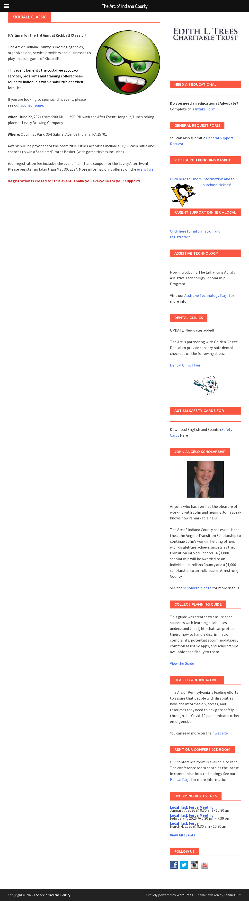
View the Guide (182, 663)
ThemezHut (232, 895)
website (221, 733)
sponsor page (31, 105)
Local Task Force (184, 823)
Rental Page (180, 779)
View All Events (182, 835)
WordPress (185, 895)
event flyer (146, 169)
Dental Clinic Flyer (185, 365)
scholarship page (197, 587)
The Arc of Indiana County (52, 895)
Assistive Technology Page (206, 295)
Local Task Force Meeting (191, 807)
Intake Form (205, 109)
